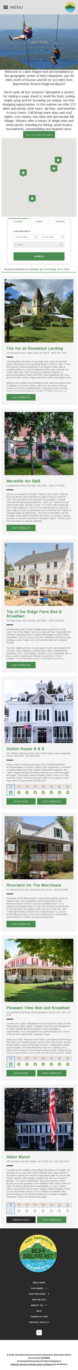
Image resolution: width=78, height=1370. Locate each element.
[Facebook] (36, 1347)
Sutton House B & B (25, 749)
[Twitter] (42, 1347)
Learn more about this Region (39, 134)
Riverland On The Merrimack (33, 885)
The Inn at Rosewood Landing (34, 348)
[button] (32, 199)
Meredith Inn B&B (23, 481)
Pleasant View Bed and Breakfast (38, 1008)
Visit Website (21, 397)
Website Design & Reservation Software (32, 1364)
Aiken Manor (18, 1157)
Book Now (21, 801)
